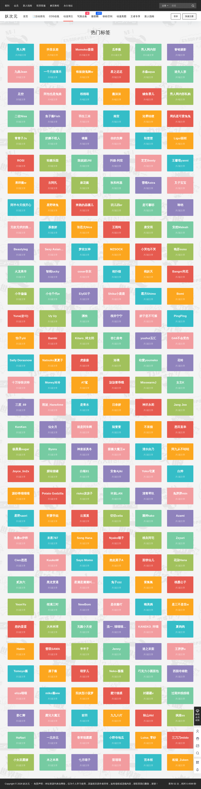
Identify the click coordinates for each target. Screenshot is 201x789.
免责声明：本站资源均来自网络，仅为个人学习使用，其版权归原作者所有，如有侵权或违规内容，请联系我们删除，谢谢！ (96, 783)
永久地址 (68, 5)
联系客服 (41, 5)
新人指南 (27, 5)
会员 (16, 5)
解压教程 (54, 5)
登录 (176, 16)
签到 (7, 5)
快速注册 (189, 16)
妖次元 (26, 783)
